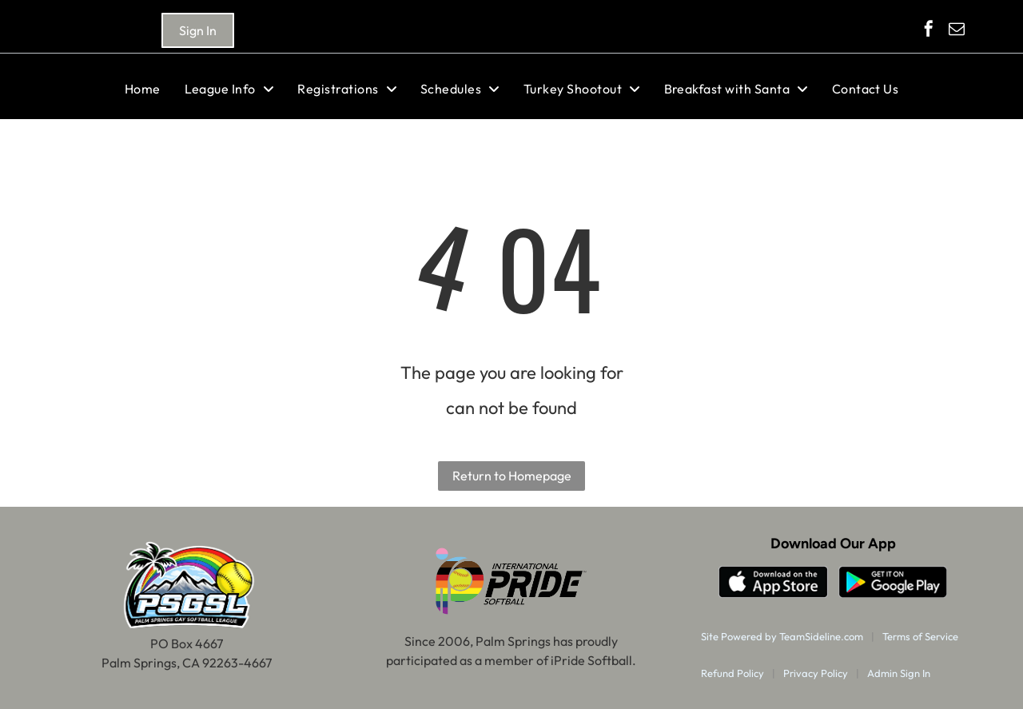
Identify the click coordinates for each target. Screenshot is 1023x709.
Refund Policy (732, 673)
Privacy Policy (815, 673)
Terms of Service (920, 636)
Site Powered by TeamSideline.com (782, 636)
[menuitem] (143, 89)
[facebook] (929, 31)
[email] (957, 31)
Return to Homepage (511, 476)
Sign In (198, 30)
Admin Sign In (898, 673)
